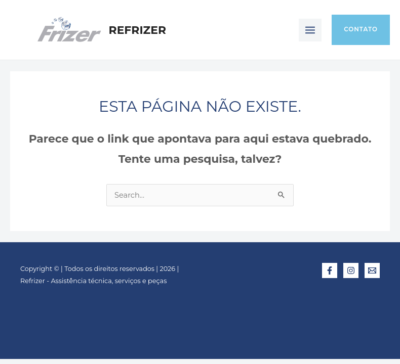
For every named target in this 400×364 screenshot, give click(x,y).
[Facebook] (329, 270)
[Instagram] (350, 270)
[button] (361, 30)
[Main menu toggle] (310, 30)
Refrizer (137, 29)
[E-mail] (372, 270)
